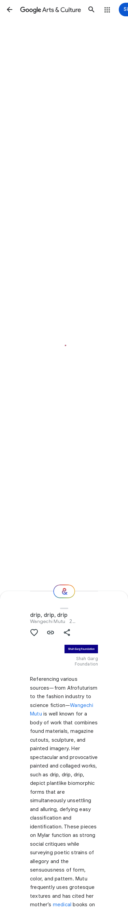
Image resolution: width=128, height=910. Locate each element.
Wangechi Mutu (47, 621)
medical (62, 904)
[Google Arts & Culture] (50, 9)
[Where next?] (64, 591)
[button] (9, 9)
